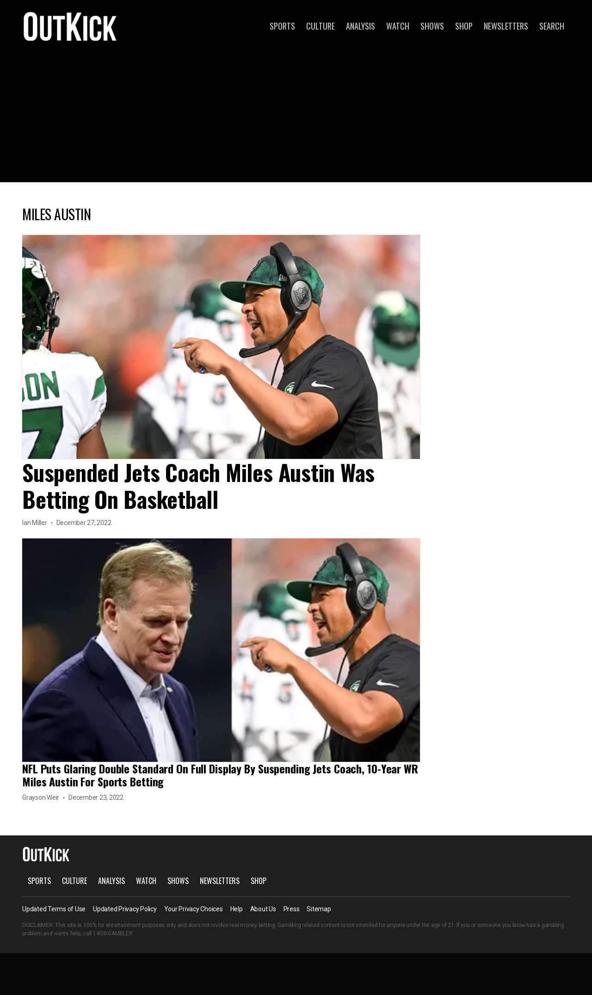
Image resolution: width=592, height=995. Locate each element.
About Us (263, 909)
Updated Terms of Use (54, 909)
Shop (464, 26)
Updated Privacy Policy (125, 909)
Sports (282, 26)
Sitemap (319, 909)
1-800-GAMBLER (113, 933)
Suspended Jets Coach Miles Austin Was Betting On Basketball (198, 485)
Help (236, 909)
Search (551, 26)
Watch (397, 26)
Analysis (360, 26)
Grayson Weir (40, 797)
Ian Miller (34, 522)
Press (292, 909)
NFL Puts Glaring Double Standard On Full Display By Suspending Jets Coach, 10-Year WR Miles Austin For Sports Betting (220, 775)
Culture (320, 26)
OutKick (70, 26)
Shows (432, 26)
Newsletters (506, 26)
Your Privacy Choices (193, 909)
